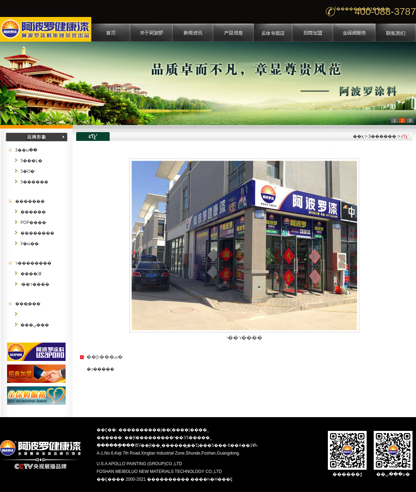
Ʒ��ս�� (26, 150)
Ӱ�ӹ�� (29, 243)
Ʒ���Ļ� (31, 160)
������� (30, 201)
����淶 (31, 273)
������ (33, 211)
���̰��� (28, 303)
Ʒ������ (34, 181)
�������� (37, 233)
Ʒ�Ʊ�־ (28, 171)
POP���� (33, 222)
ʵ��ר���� (34, 284)
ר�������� (33, 263)
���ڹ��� (34, 324)
